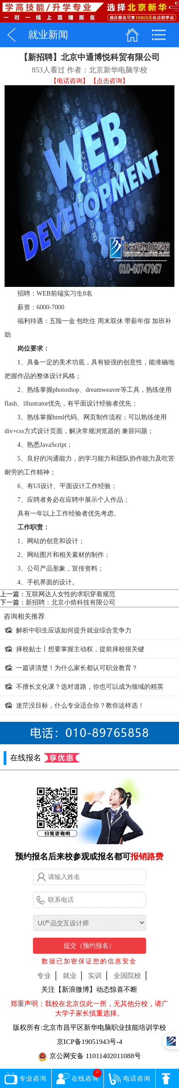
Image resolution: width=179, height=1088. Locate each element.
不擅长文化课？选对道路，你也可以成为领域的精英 (89, 686)
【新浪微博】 (75, 989)
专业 (44, 975)
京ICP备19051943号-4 (89, 1041)
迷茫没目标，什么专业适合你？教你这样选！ (80, 705)
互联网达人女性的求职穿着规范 (70, 594)
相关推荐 (24, 616)
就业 (69, 975)
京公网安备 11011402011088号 (89, 1056)
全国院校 (127, 975)
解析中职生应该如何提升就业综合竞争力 (73, 630)
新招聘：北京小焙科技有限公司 (70, 602)
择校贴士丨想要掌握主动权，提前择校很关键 (80, 649)
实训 (95, 975)
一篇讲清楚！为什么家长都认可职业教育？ (77, 668)
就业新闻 (48, 34)
